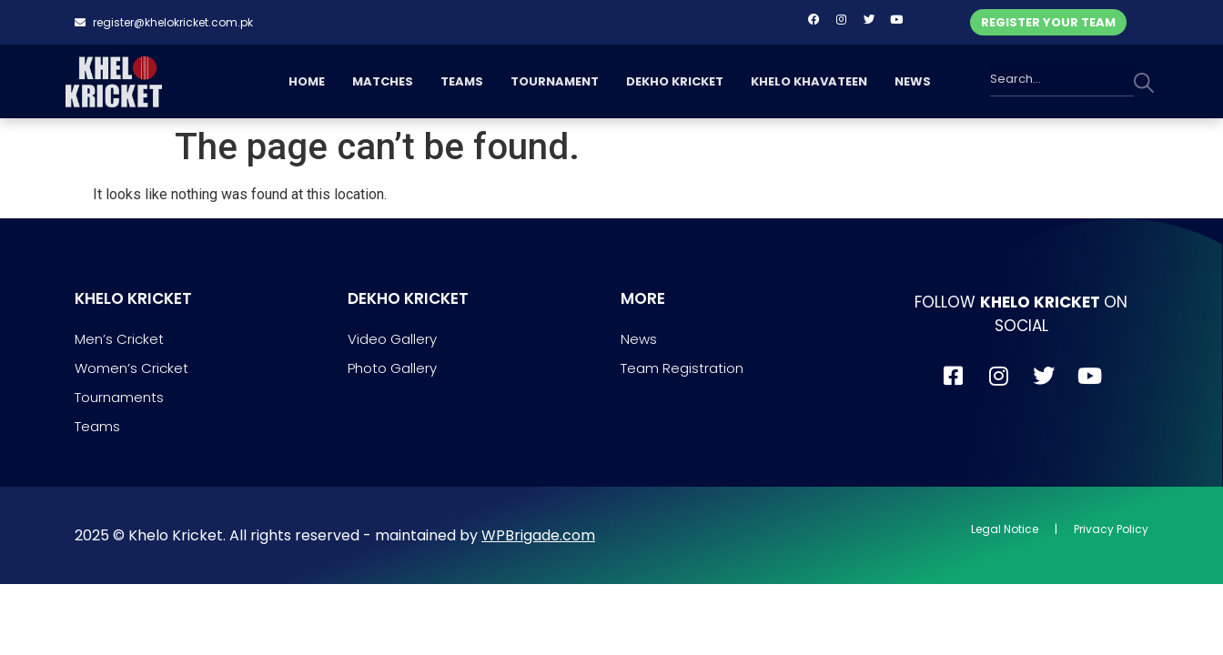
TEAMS (461, 81)
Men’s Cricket (119, 338)
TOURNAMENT (554, 81)
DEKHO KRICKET (674, 81)
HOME (306, 81)
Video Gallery (392, 338)
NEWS (913, 81)
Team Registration (682, 368)
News (639, 338)
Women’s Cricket (131, 368)
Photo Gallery (392, 368)
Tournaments (119, 397)
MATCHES (382, 81)
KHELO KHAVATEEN (809, 81)
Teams (97, 426)
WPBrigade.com (538, 535)
